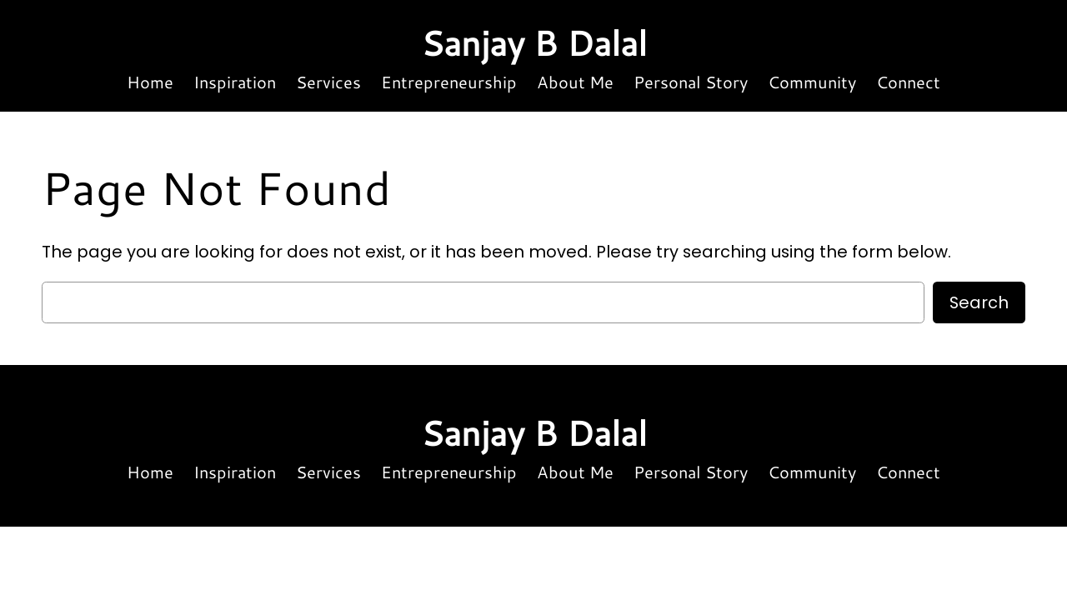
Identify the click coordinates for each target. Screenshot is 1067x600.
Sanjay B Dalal (534, 42)
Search (979, 302)
